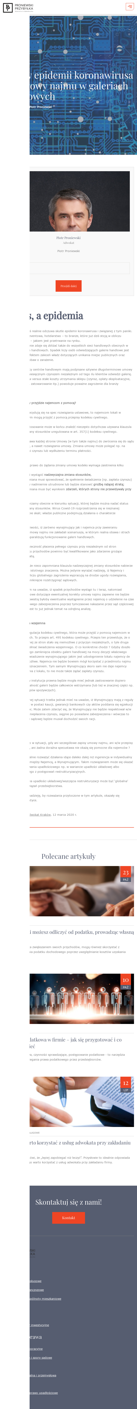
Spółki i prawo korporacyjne (23, 1348)
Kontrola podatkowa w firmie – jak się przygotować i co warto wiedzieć (62, 1042)
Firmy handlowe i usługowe (22, 1281)
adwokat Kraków (39, 814)
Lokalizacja (14, 260)
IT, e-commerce (14, 1316)
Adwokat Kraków (15, 1401)
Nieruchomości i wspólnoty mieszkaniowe (32, 1298)
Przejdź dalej (69, 286)
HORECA (9, 1307)
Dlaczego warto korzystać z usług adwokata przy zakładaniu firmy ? (67, 1145)
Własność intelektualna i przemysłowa (29, 1375)
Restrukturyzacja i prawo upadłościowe (30, 1393)
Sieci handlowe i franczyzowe (23, 1290)
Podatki (8, 1366)
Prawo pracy (11, 1384)
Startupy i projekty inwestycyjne (26, 1325)
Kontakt (68, 1217)
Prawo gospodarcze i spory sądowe (27, 1357)
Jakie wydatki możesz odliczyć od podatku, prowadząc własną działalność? (68, 935)
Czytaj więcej (13, 964)
